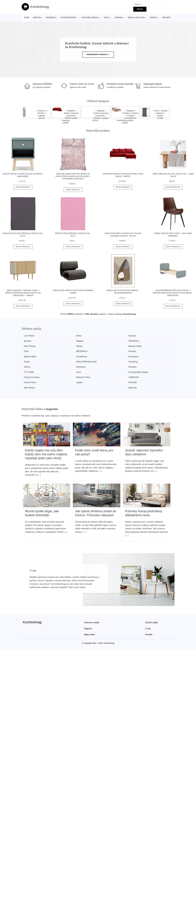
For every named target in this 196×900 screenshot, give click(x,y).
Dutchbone (108, 350)
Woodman (147, 356)
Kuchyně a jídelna (90, 17)
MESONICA (109, 346)
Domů (27, 17)
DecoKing (68, 356)
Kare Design (109, 341)
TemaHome (69, 350)
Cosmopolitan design (152, 360)
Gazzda (107, 336)
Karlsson (29, 360)
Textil (107, 17)
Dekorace (51, 17)
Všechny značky (91, 605)
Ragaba (28, 341)
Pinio (66, 346)
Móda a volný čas (136, 17)
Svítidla (153, 17)
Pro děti (166, 17)
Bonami (146, 336)
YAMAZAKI (108, 365)
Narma (106, 356)
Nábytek (37, 17)
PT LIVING (69, 360)
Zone (105, 360)
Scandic (146, 346)
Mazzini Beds (31, 350)
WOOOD (68, 370)
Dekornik (147, 370)
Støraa (146, 341)
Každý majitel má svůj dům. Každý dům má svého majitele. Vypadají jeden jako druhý (46, 436)
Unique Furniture (33, 365)
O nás (148, 611)
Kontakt (148, 617)
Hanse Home (149, 365)
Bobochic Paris (71, 365)
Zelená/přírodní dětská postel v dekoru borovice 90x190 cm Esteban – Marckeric (173, 292)
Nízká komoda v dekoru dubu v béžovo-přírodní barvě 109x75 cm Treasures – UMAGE (23, 292)
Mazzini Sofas (31, 346)
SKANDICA (69, 341)
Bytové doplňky (68, 17)
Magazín (88, 611)
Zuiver (145, 350)
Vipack (28, 370)
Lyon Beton (30, 336)
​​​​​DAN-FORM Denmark (35, 356)
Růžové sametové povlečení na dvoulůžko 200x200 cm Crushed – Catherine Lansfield (73, 176)
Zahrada (119, 17)
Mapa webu (89, 617)
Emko (66, 336)
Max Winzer (108, 370)
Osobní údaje (151, 605)
